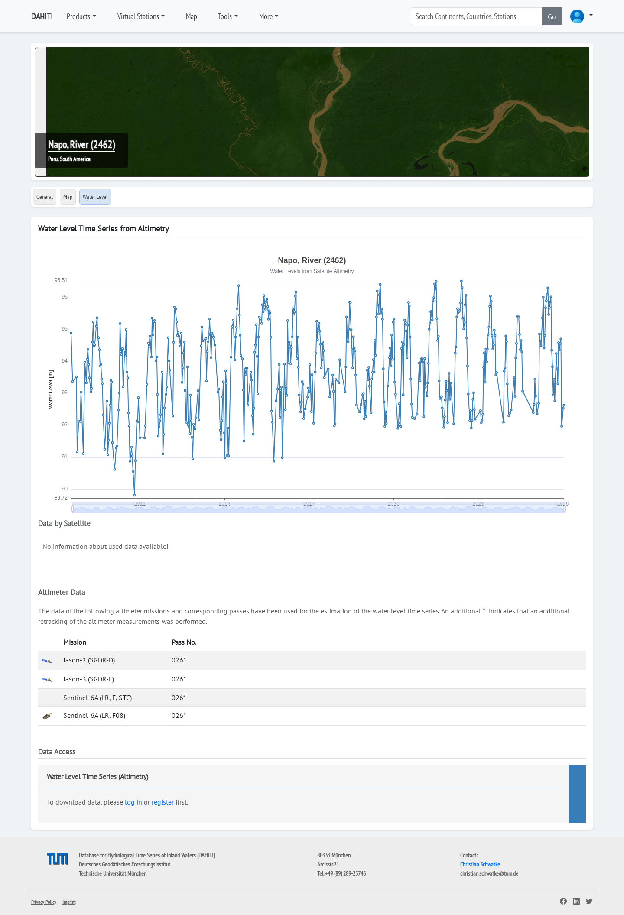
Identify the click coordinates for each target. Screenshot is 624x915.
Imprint (68, 902)
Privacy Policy (43, 902)
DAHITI (42, 16)
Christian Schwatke (480, 864)
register (163, 802)
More (266, 16)
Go (552, 16)
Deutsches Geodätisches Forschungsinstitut (124, 864)
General (44, 197)
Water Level (95, 197)
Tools (225, 16)
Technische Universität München (112, 873)
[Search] (476, 16)
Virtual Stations (138, 16)
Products (78, 16)
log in (133, 802)
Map (191, 16)
